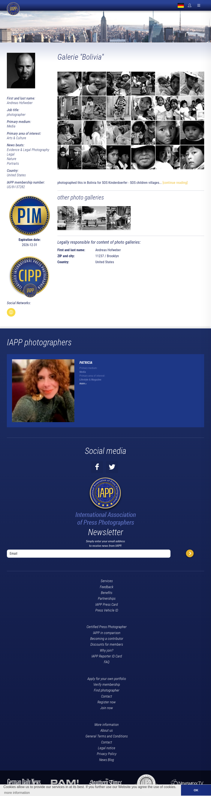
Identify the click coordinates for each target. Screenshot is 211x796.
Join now (106, 708)
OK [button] (196, 790)
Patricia (85, 363)
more (82, 383)
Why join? (106, 650)
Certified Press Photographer (107, 627)
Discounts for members (106, 644)
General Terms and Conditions (106, 736)
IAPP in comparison (106, 633)
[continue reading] (175, 183)
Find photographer (106, 690)
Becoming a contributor (106, 638)
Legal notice (106, 748)
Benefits (106, 593)
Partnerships (106, 598)
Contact (106, 696)
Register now (106, 702)
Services (107, 581)
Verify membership (106, 684)
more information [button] (17, 792)
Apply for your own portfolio (106, 679)
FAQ (106, 662)
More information (106, 724)
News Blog (106, 760)
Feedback (106, 587)
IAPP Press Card (106, 604)
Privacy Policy (107, 754)
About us (106, 730)
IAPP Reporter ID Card (106, 656)
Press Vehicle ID (106, 610)
